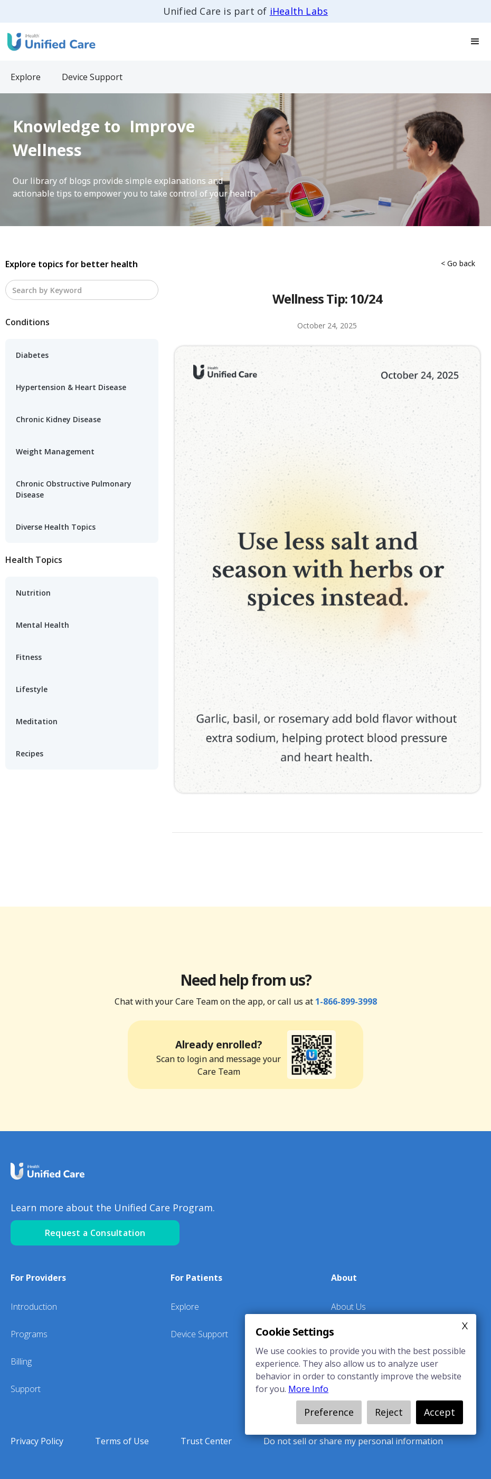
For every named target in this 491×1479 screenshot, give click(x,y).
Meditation (37, 721)
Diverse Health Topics (56, 527)
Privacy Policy (37, 1441)
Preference (329, 1412)
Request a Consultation (95, 1233)
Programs (29, 1334)
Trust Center (206, 1441)
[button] (475, 41)
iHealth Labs (299, 11)
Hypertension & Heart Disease (71, 387)
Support (26, 1389)
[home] (50, 41)
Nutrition (33, 593)
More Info (308, 1389)
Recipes (29, 753)
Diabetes (32, 355)
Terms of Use (122, 1441)
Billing (21, 1361)
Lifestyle (32, 689)
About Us (348, 1306)
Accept (439, 1412)
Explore (185, 1306)
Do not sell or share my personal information (353, 1441)
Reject (389, 1412)
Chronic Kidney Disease (58, 419)
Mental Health (42, 625)
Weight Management (55, 451)
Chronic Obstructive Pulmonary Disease (73, 489)
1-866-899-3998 (346, 1001)
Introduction (34, 1306)
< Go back (458, 263)
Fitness (29, 657)
